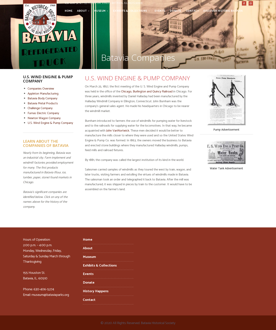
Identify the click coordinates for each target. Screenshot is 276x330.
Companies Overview (41, 88)
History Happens (95, 291)
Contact (192, 11)
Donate (175, 11)
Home (68, 11)
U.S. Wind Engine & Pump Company (50, 123)
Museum (100, 11)
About (82, 11)
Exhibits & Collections (130, 11)
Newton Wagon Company (44, 118)
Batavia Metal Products (43, 103)
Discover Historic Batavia (223, 11)
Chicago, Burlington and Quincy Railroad (146, 91)
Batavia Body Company (42, 98)
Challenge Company (40, 108)
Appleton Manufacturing (43, 93)
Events (160, 11)
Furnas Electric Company (43, 113)
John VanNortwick (117, 130)
